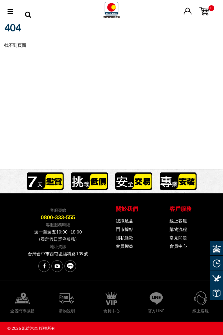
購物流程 (178, 229)
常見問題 (178, 237)
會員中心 (178, 246)
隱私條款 (124, 237)
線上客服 (178, 220)
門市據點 (124, 229)
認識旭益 (124, 220)
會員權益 (124, 246)
